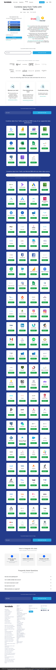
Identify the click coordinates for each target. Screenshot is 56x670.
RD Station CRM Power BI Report (10, 655)
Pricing (18, 611)
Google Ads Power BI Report (9, 642)
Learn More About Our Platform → (13, 101)
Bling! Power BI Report (8, 638)
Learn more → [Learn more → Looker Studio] (11, 136)
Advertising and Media (21, 616)
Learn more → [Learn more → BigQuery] (11, 150)
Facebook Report (7, 616)
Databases (18, 623)
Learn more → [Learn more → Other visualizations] (33, 135)
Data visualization (20, 632)
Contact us (19, 610)
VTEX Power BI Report (8, 635)
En (50, 2)
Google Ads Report (8, 615)
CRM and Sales (19, 614)
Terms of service (19, 39)
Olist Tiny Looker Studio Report (10, 628)
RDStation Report (7, 622)
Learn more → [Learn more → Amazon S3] (44, 136)
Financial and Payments (21, 620)
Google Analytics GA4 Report (9, 618)
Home (21, 12)
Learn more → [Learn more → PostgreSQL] (11, 164)
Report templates (20, 612)
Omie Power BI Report (8, 654)
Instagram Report (7, 620)
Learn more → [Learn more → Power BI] (22, 136)
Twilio (28, 12)
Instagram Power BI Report (9, 650)
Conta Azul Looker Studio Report (10, 661)
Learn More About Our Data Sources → (28, 102)
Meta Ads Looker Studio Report (10, 639)
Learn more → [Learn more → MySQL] (44, 150)
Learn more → (11, 191)
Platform (18, 634)
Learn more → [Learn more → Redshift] (22, 164)
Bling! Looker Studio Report (9, 627)
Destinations (19, 633)
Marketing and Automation (22, 615)
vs (17, 645)
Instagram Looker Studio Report (10, 651)
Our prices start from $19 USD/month (35, 40)
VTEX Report (7, 617)
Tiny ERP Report (7, 612)
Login (47, 2)
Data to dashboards (20, 635)
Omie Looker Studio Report (9, 652)
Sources (24, 12)
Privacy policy (19, 644)
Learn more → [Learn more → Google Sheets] (33, 150)
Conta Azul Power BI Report (9, 662)
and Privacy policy (8, 40)
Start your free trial (42, 52)
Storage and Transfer (21, 631)
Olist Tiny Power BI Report (9, 629)
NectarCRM (41, 29)
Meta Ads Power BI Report (9, 640)
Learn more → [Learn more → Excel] (22, 150)
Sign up (31, 613)
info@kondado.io (44, 610)
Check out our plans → (43, 96)
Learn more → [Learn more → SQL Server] (33, 164)
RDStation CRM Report (8, 613)
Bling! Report (7, 611)
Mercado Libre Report (8, 625)
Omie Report (7, 621)
